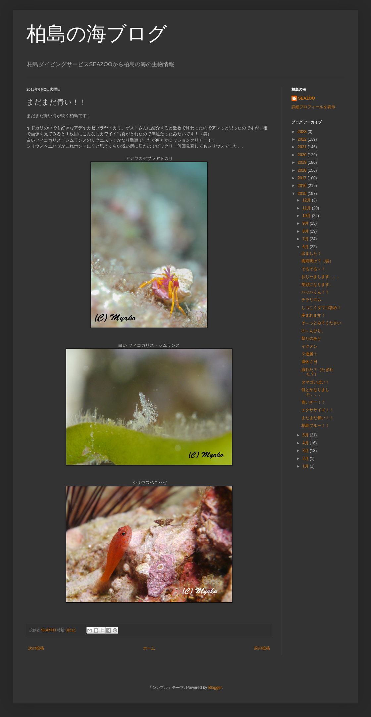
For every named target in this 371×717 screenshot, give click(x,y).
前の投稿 (262, 648)
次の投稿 (36, 648)
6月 (306, 247)
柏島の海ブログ (96, 33)
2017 (303, 178)
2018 (303, 170)
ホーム (149, 648)
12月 (307, 200)
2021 (303, 147)
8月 (306, 231)
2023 (303, 131)
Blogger (215, 687)
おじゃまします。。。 (321, 276)
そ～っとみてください (321, 323)
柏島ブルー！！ (315, 425)
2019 (303, 162)
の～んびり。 (313, 331)
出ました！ (311, 253)
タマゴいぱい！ (315, 382)
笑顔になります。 (317, 284)
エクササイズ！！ (317, 410)
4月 (306, 443)
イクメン (309, 346)
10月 (307, 215)
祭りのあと (311, 338)
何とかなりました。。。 (315, 392)
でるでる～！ (313, 269)
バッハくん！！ (315, 292)
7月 (306, 239)
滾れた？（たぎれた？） (317, 372)
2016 (303, 185)
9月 (306, 223)
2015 (303, 193)
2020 (303, 155)
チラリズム (311, 299)
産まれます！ (313, 315)
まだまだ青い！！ (317, 418)
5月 (306, 435)
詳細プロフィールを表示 (313, 107)
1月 (306, 466)
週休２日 (309, 361)
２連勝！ (309, 354)
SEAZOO (306, 98)
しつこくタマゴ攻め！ (321, 307)
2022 (303, 139)
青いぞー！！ (313, 402)
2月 (306, 458)
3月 (306, 450)
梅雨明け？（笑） (317, 261)
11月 (307, 208)
